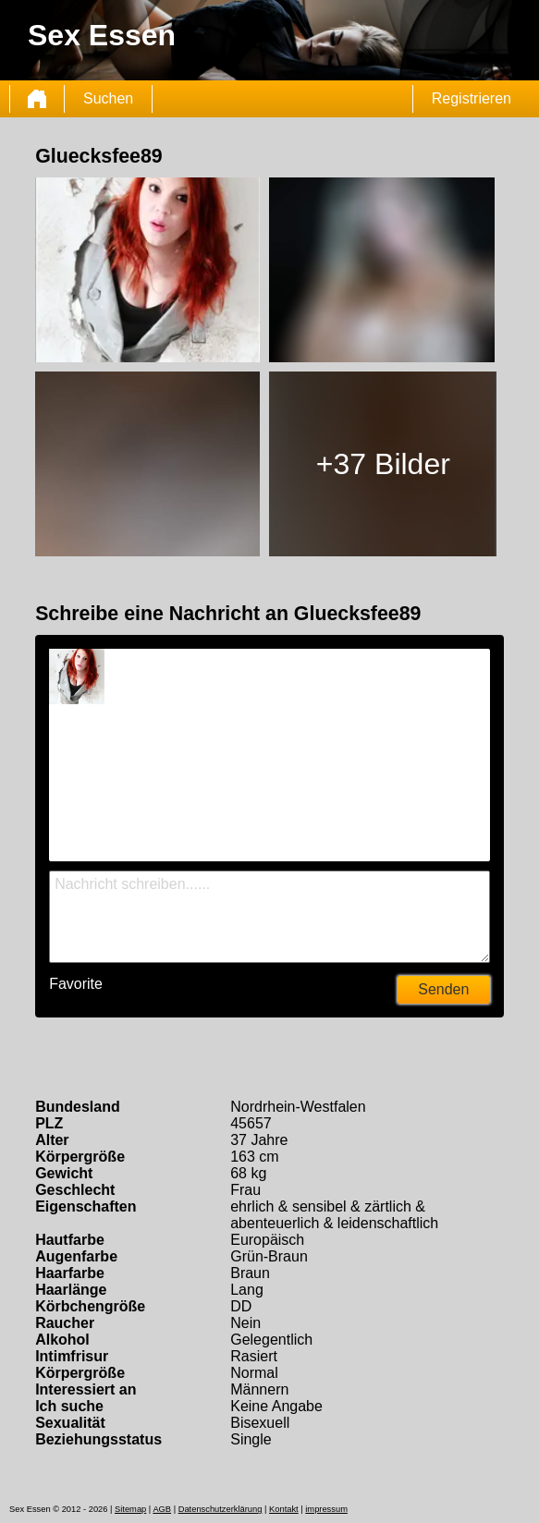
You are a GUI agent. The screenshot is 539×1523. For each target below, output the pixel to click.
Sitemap (130, 1509)
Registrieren (471, 98)
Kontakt (284, 1509)
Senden (443, 989)
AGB (162, 1509)
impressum (326, 1509)
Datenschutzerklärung (220, 1509)
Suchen (108, 98)
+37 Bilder (383, 464)
